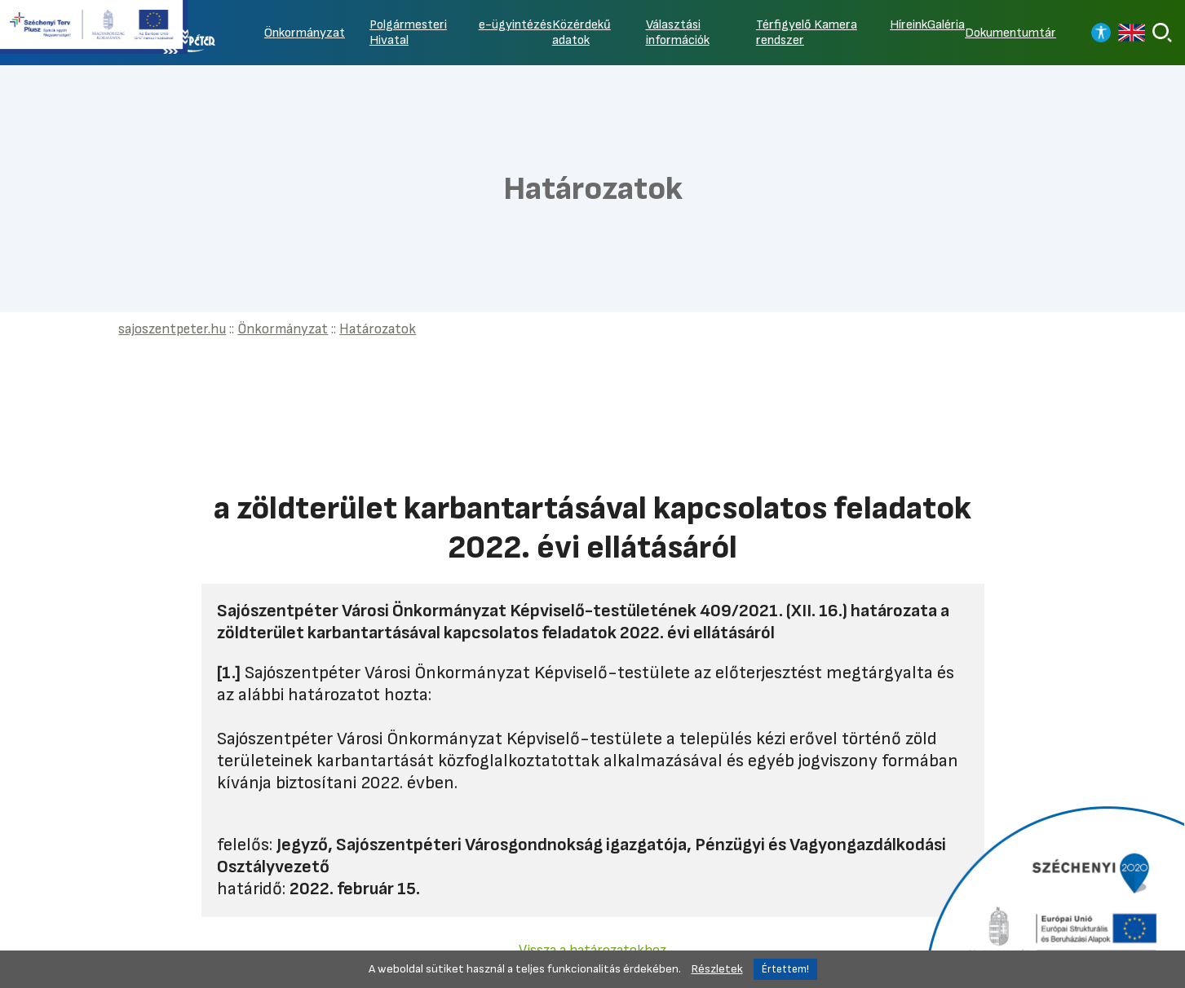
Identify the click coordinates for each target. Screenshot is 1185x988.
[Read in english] (1131, 32)
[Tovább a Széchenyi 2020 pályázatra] (1052, 895)
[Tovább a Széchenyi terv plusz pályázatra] (94, 28)
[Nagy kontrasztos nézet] (1101, 32)
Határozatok (377, 328)
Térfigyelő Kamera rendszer (806, 32)
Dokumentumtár (1010, 33)
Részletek (717, 969)
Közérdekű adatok (581, 32)
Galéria (946, 25)
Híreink (908, 25)
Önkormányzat (304, 33)
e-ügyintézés (515, 25)
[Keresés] (1162, 32)
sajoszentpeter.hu (172, 328)
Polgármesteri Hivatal (408, 32)
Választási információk (678, 32)
